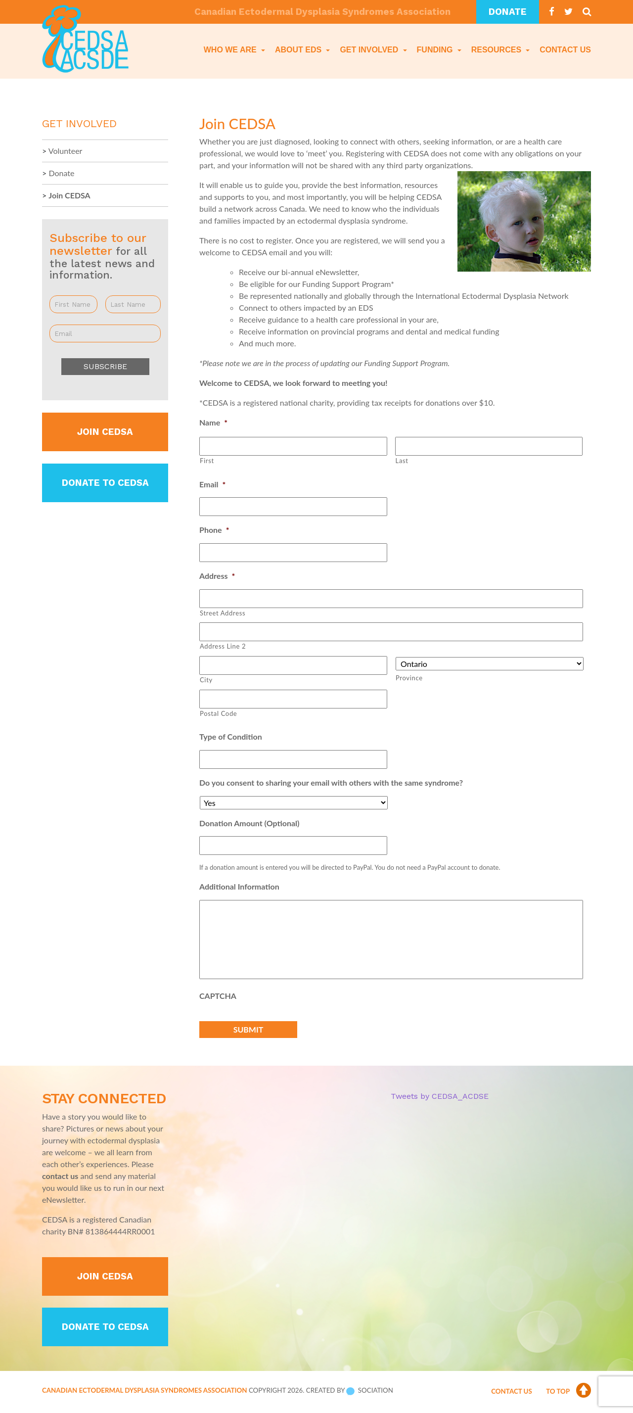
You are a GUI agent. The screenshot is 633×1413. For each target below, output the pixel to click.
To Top (568, 1391)
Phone (214, 529)
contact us (60, 1175)
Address (217, 575)
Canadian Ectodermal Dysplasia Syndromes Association (144, 1391)
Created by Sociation (349, 1391)
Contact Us (565, 50)
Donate (508, 11)
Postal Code (218, 713)
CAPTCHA (217, 995)
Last (402, 461)
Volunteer (65, 150)
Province (409, 678)
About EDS (299, 50)
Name (213, 422)
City (206, 680)
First (207, 461)
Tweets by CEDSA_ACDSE (440, 1096)
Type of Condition (230, 736)
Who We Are (231, 50)
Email (212, 484)
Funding (436, 50)
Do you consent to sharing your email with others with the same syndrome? (331, 782)
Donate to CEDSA (105, 482)
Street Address (222, 613)
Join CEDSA (69, 195)
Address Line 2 (223, 646)
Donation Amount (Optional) (249, 823)
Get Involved (370, 50)
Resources (497, 50)
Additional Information (239, 886)
